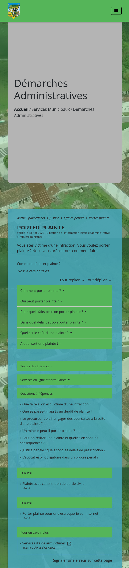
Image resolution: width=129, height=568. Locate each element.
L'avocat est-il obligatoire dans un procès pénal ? (60, 457)
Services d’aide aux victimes (47, 543)
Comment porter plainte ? (41, 290)
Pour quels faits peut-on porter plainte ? (52, 311)
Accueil (21, 109)
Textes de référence (35, 366)
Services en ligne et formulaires (43, 380)
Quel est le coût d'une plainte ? (45, 332)
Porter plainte (99, 218)
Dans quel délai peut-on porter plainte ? (52, 322)
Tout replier (73, 279)
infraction (67, 245)
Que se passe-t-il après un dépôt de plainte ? (57, 411)
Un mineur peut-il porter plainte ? (48, 430)
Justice (55, 218)
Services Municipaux (50, 109)
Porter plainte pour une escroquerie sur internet (60, 513)
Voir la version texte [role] (34, 271)
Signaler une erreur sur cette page (82, 560)
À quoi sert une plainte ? (39, 343)
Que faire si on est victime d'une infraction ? (56, 404)
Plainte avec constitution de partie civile (53, 483)
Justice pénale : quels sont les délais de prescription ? (63, 450)
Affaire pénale (74, 218)
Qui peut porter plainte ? (40, 301)
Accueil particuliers (31, 218)
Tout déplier (99, 279)
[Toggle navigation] (116, 11)
